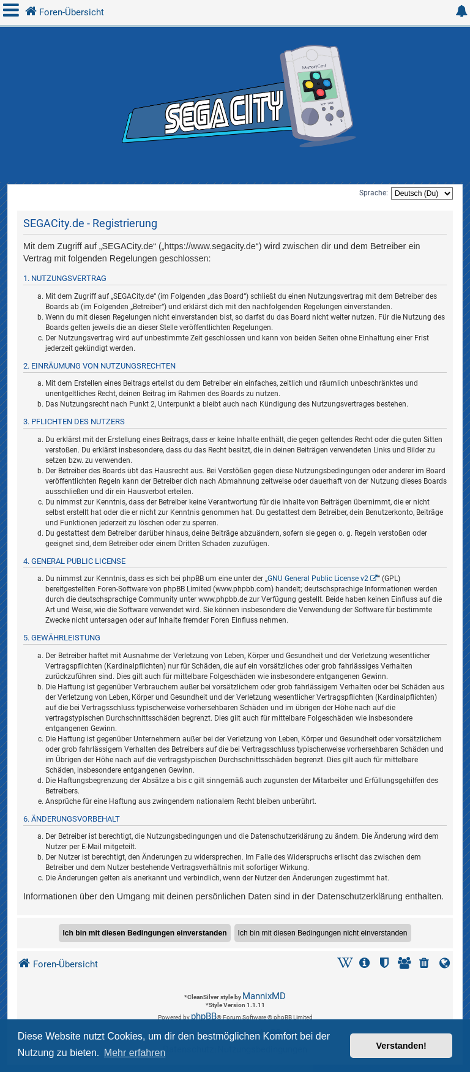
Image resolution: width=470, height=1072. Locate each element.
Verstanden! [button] (401, 1046)
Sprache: (373, 193)
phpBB (204, 1016)
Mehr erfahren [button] (135, 1053)
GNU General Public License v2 (317, 578)
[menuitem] (425, 964)
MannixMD (264, 996)
